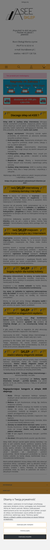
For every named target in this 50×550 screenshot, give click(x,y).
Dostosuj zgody (25, 531)
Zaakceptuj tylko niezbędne (25, 524)
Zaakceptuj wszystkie (25, 537)
